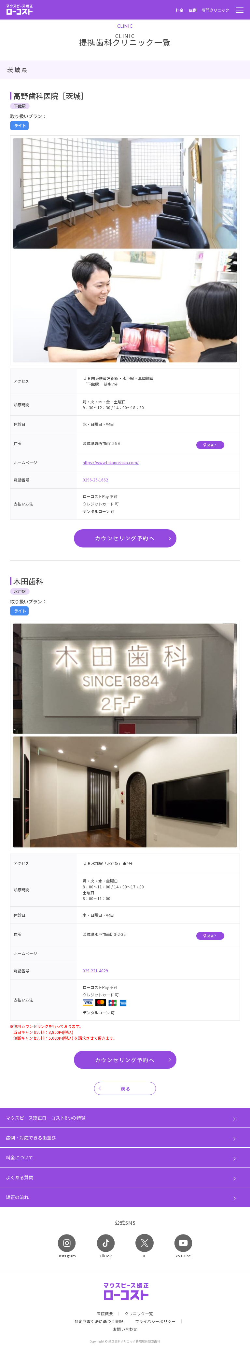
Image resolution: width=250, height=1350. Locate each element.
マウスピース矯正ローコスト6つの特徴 (46, 1117)
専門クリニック (215, 10)
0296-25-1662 (95, 479)
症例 (193, 10)
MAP (209, 445)
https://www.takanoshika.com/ (111, 462)
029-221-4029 (95, 970)
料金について (19, 1157)
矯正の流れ (17, 1197)
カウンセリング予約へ (125, 538)
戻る (126, 1088)
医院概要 (105, 1314)
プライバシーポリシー (155, 1321)
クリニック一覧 (139, 1314)
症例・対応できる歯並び (31, 1137)
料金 (180, 10)
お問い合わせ (125, 1329)
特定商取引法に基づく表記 (99, 1321)
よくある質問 (19, 1177)
